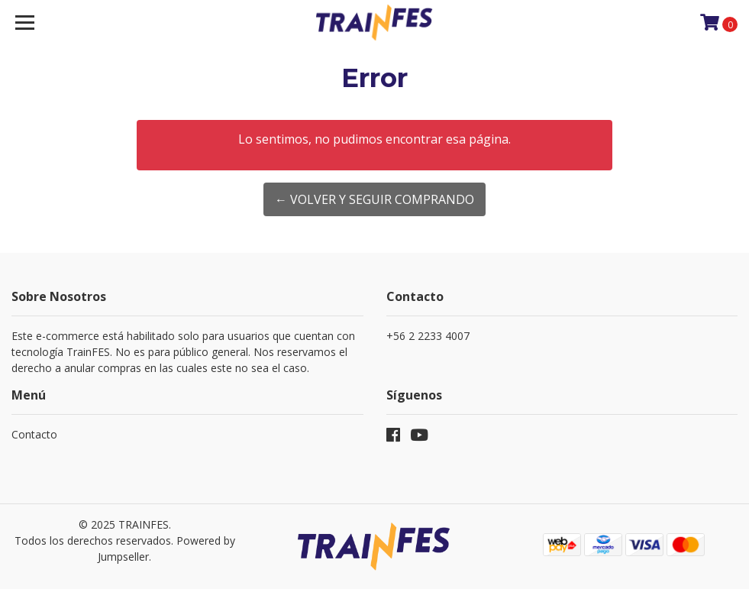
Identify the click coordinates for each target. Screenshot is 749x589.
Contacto (34, 434)
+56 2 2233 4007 (428, 335)
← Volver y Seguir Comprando (374, 199)
